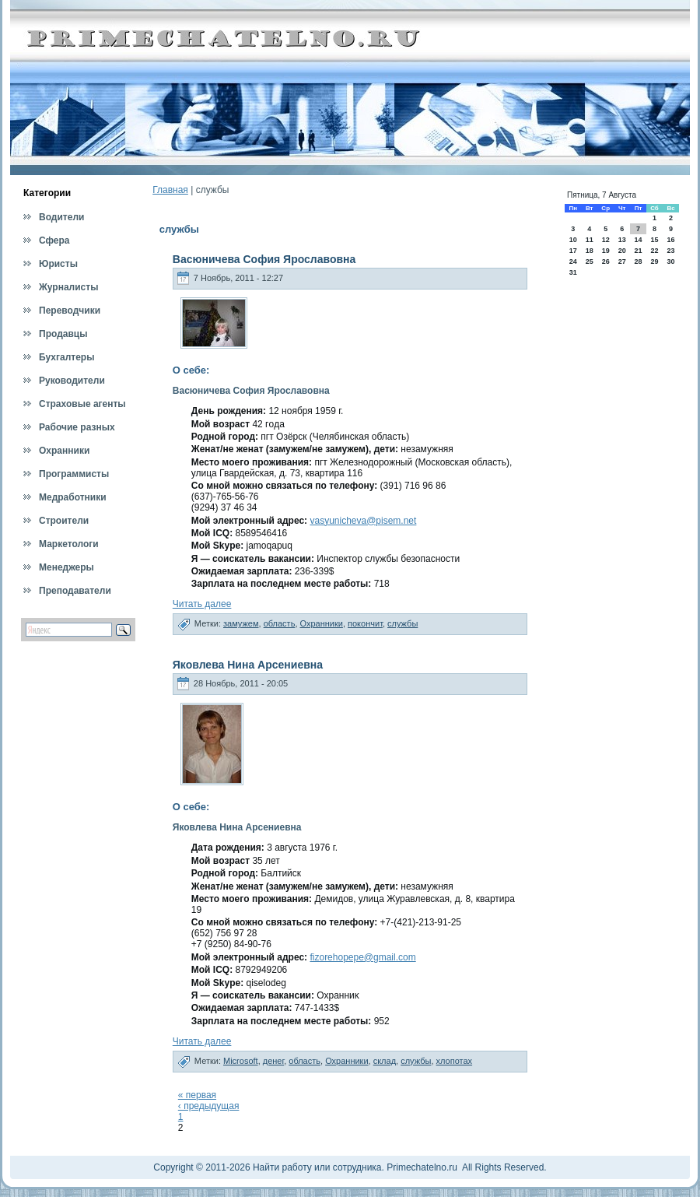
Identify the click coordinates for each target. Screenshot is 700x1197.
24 (573, 261)
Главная (170, 189)
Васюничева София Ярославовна (264, 259)
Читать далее (202, 603)
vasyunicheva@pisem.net (363, 520)
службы (402, 623)
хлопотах (454, 1060)
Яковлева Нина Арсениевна (248, 664)
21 (638, 250)
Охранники (321, 623)
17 (573, 250)
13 (622, 240)
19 (606, 250)
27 (622, 261)
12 (606, 240)
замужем (241, 623)
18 (589, 250)
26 (606, 261)
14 (638, 240)
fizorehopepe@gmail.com (362, 957)
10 (573, 240)
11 (589, 240)
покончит (365, 623)
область (280, 623)
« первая (197, 1095)
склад (384, 1060)
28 (638, 261)
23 (671, 250)
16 (671, 240)
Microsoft (240, 1060)
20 (622, 250)
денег (273, 1060)
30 (671, 261)
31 (573, 272)
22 (654, 250)
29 (654, 261)
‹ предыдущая (209, 1105)
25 (589, 261)
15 (654, 240)
